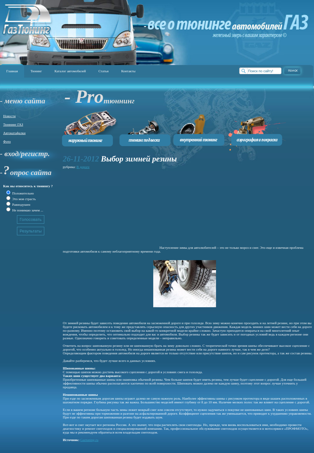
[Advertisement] (111, 209)
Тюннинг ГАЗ (13, 124)
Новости (9, 116)
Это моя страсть (23, 199)
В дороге (83, 167)
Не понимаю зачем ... (27, 210)
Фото (7, 141)
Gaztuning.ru (89, 440)
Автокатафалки (14, 133)
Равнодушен (20, 204)
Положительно (22, 193)
